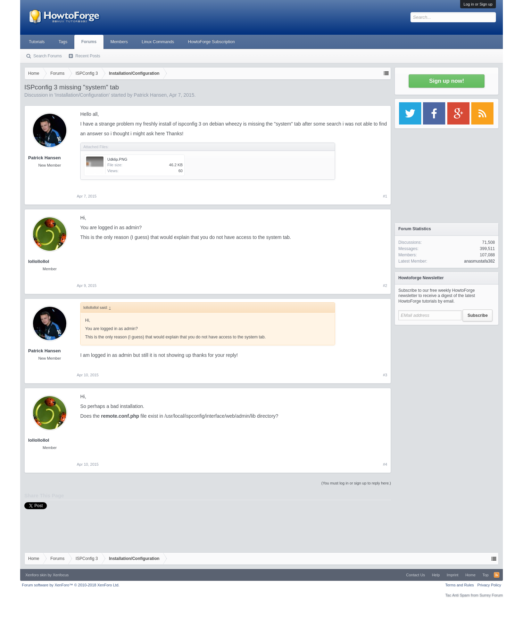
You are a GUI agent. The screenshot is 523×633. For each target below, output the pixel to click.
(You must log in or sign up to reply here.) (356, 483)
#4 (385, 464)
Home (470, 575)
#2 (385, 285)
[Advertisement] (447, 372)
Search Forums (47, 56)
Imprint (452, 575)
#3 (385, 375)
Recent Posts (87, 56)
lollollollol (38, 261)
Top (485, 575)
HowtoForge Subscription (211, 41)
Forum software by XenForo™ (70, 585)
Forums (89, 41)
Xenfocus (61, 575)
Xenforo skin (36, 575)
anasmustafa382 (479, 261)
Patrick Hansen (150, 95)
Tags (63, 41)
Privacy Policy (489, 585)
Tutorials (37, 41)
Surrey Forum (491, 595)
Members (119, 41)
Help (436, 575)
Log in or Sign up (478, 4)
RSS (496, 575)
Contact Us (415, 575)
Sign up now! (446, 81)
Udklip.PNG (117, 159)
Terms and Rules (459, 585)
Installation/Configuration (82, 95)
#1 (385, 196)
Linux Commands (158, 41)
